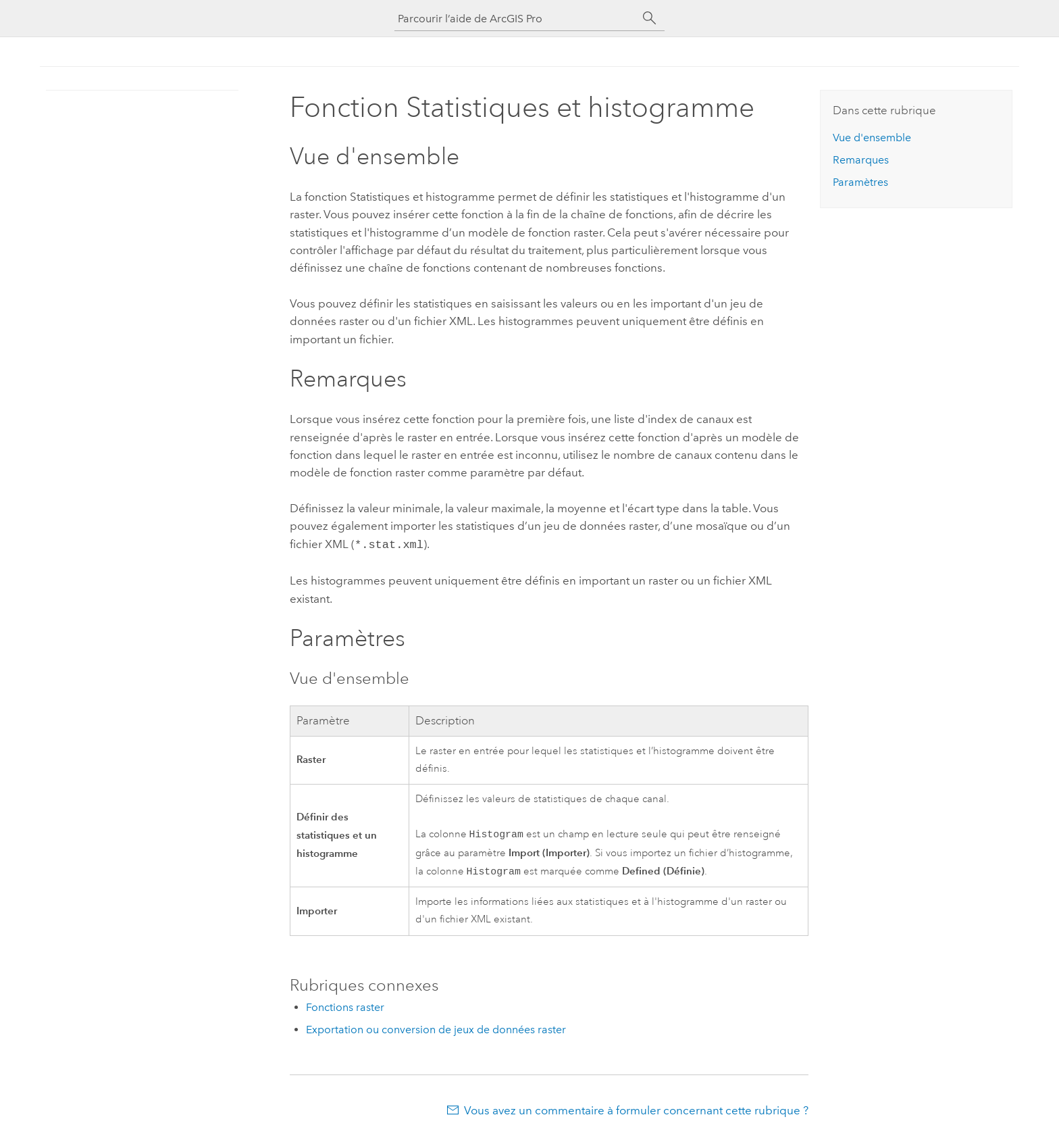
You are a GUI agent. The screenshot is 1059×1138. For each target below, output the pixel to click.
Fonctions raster (345, 1007)
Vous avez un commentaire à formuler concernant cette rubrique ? (636, 1111)
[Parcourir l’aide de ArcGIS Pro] (516, 18)
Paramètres (860, 182)
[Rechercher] (649, 18)
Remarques (861, 159)
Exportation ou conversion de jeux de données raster (436, 1030)
